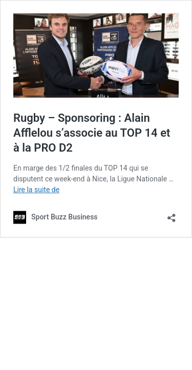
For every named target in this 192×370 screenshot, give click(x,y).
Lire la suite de (36, 190)
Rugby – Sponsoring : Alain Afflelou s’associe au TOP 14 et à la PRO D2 (91, 133)
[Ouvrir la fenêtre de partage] (171, 215)
